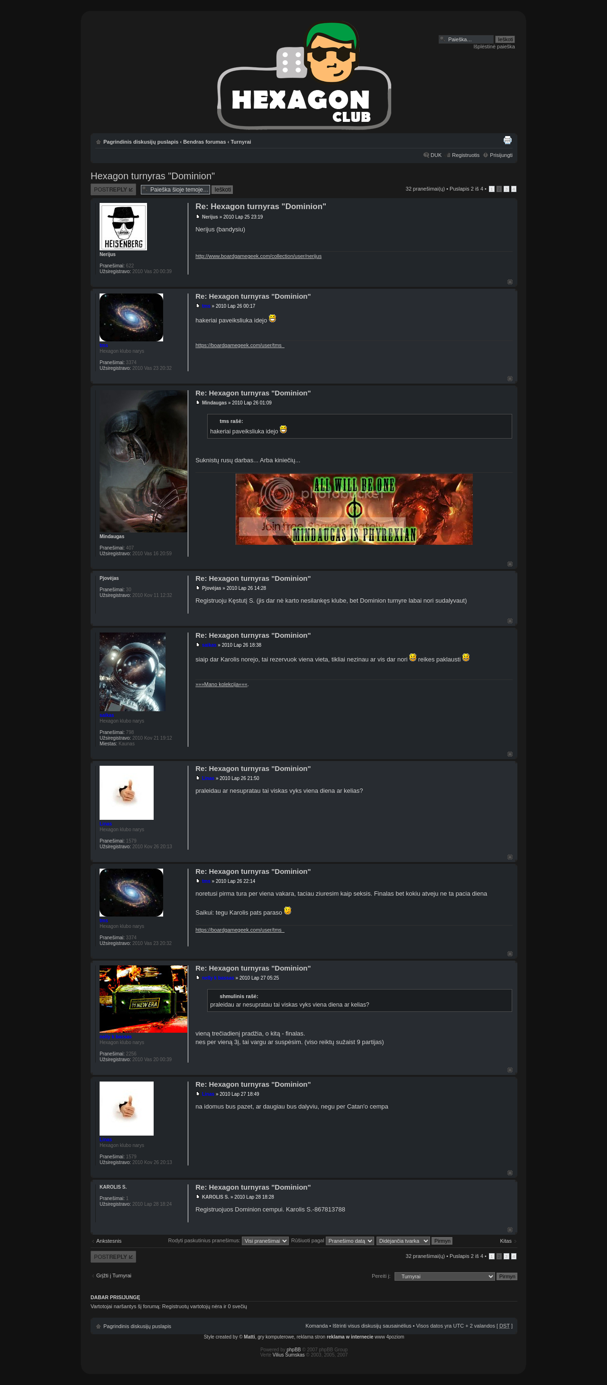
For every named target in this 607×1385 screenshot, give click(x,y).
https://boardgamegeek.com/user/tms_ (240, 345)
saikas (209, 645)
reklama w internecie (350, 1336)
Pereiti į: (381, 1276)
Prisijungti (501, 155)
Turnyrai (240, 142)
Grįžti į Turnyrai (113, 1275)
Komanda (316, 1326)
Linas (208, 778)
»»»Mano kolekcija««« (221, 684)
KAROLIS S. (215, 1197)
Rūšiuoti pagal (332, 1240)
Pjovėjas (211, 588)
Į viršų (510, 281)
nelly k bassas (218, 978)
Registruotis (465, 155)
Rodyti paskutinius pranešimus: (228, 1240)
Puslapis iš (466, 189)
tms (206, 306)
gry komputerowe (276, 1336)
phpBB (294, 1349)
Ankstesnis (108, 1241)
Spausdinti (507, 140)
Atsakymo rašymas (113, 189)
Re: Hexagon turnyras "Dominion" (260, 206)
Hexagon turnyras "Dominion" (153, 176)
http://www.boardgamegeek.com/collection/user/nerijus (258, 256)
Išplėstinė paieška (494, 46)
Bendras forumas (204, 142)
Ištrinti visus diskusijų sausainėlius (371, 1326)
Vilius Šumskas (289, 1354)
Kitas (506, 1241)
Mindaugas (214, 402)
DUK (436, 155)
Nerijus (210, 217)
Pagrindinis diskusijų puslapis (140, 142)
